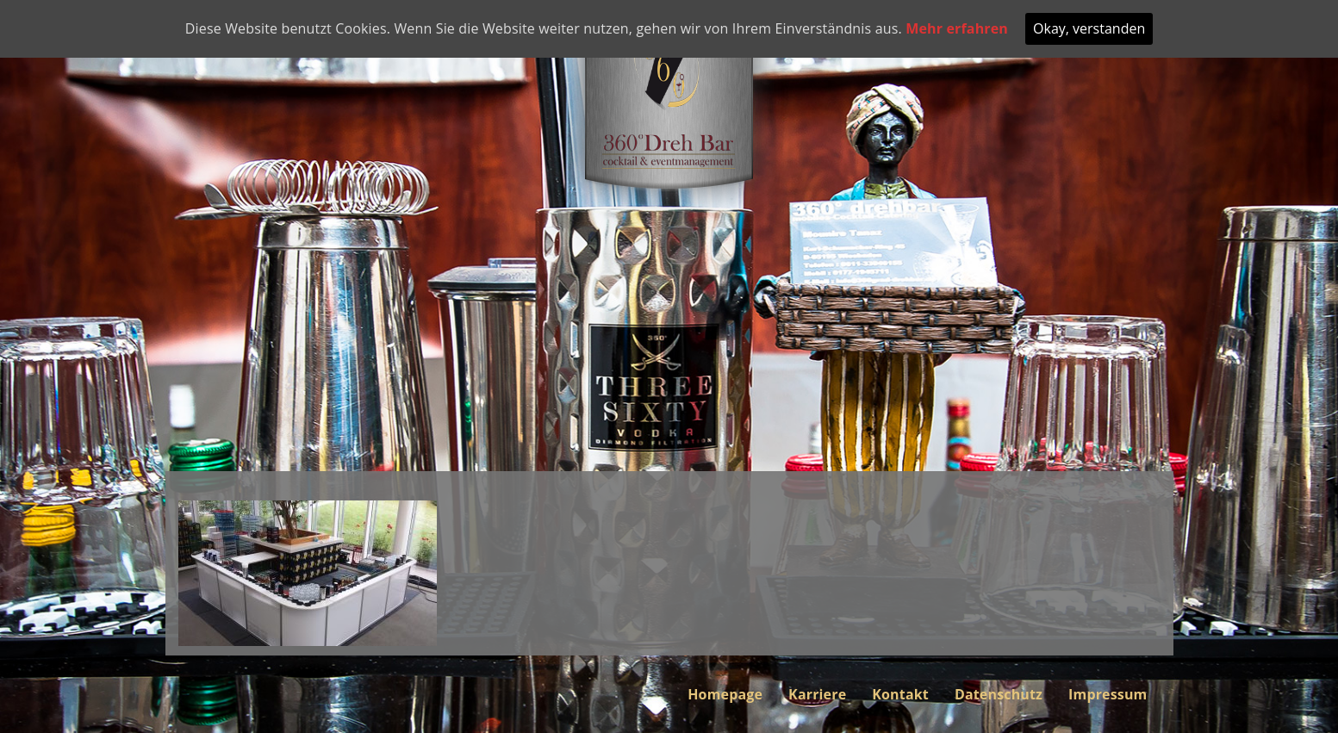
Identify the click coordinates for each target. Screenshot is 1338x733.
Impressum (1107, 694)
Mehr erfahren (956, 28)
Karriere (817, 694)
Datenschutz (998, 694)
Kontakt (900, 694)
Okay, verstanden (1089, 28)
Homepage (725, 694)
